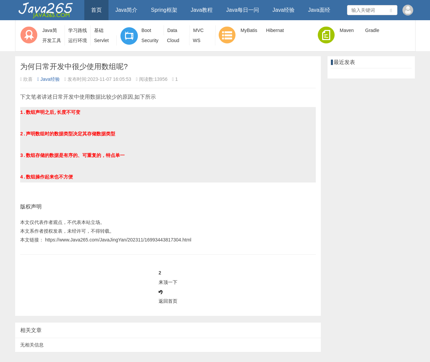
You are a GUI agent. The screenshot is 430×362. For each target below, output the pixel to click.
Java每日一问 (242, 10)
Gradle (372, 30)
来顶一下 (168, 282)
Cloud (173, 40)
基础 (98, 30)
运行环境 (77, 40)
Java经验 (283, 10)
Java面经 (319, 10)
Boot (146, 30)
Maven (347, 30)
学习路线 (77, 30)
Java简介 (126, 10)
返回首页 (168, 301)
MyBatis (249, 30)
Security (150, 40)
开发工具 (51, 40)
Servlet (101, 40)
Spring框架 (164, 10)
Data (172, 30)
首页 (96, 10)
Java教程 (202, 10)
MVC (198, 30)
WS (197, 40)
